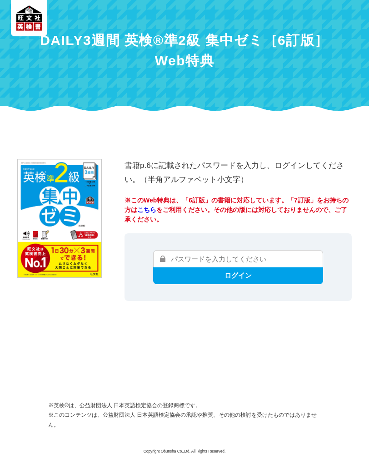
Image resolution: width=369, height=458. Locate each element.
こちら (146, 209)
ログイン (238, 275)
